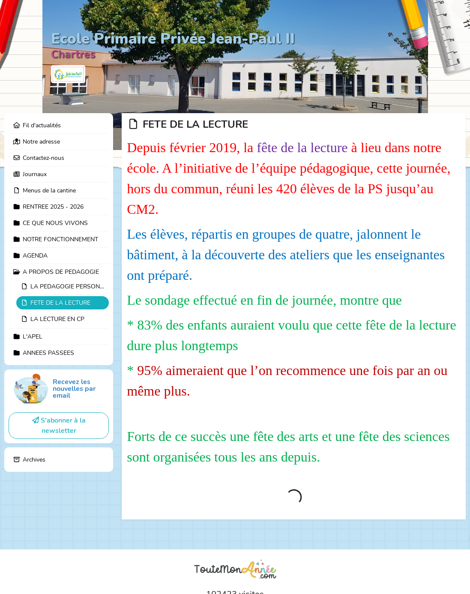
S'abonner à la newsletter (59, 425)
